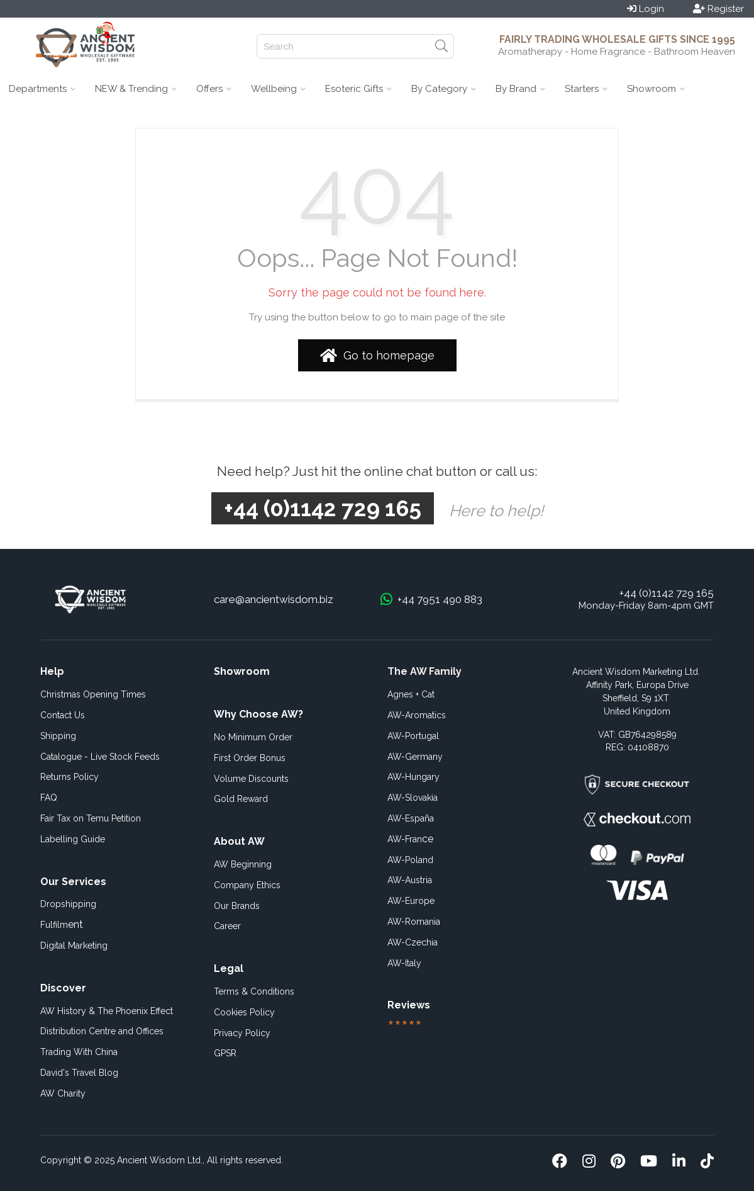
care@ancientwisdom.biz (273, 599)
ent (61, 924)
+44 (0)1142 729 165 (666, 593)
